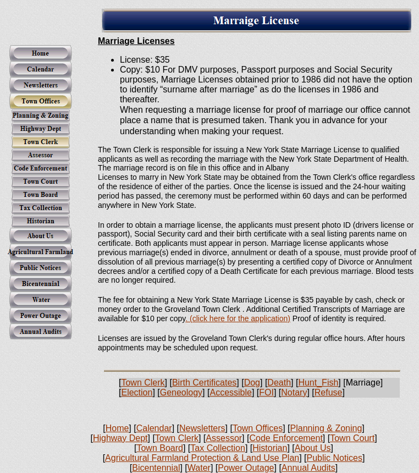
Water (199, 467)
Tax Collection (217, 448)
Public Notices (334, 458)
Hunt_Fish (318, 382)
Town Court (352, 438)
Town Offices (258, 428)
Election (136, 392)
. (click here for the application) (237, 318)
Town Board (159, 448)
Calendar (154, 428)
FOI (266, 392)
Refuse (329, 392)
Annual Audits (308, 467)
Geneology (181, 392)
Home (117, 428)
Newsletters (202, 428)
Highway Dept (120, 438)
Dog (252, 382)
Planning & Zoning (326, 428)
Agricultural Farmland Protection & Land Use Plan (202, 458)
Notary (294, 392)
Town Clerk (142, 382)
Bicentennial (156, 467)
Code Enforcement (285, 438)
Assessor (224, 438)
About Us (313, 448)
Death (279, 382)
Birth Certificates (204, 382)
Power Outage (246, 467)
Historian (269, 448)
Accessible (230, 392)
